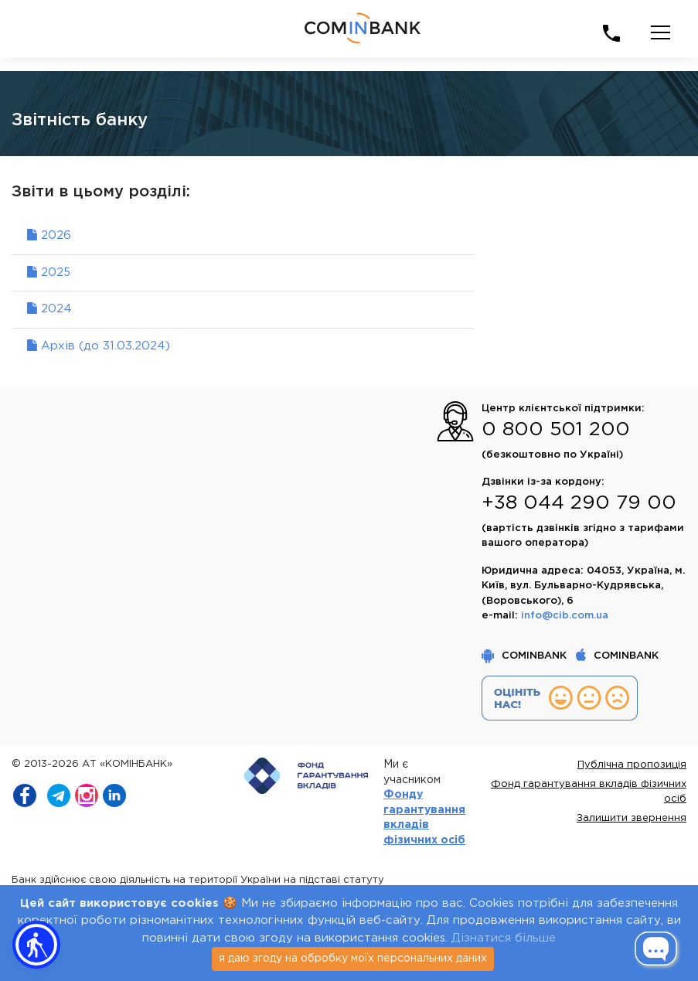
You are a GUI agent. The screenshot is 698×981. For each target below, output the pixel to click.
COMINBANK (526, 656)
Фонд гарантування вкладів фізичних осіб (588, 792)
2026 (49, 235)
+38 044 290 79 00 (579, 503)
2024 (49, 309)
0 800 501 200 (556, 429)
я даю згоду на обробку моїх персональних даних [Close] (353, 958)
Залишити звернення (631, 818)
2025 (48, 272)
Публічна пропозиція (631, 765)
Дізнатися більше (503, 938)
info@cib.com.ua (564, 615)
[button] (36, 945)
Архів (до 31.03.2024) (98, 346)
